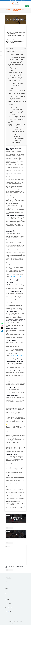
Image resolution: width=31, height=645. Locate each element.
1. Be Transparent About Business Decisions (17, 106)
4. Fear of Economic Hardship (18, 90)
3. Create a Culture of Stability (16, 113)
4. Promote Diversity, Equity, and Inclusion (18, 117)
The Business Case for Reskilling (16, 99)
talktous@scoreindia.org (11, 612)
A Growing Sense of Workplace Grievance (16, 76)
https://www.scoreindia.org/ (19, 506)
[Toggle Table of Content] (25, 48)
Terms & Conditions (8, 604)
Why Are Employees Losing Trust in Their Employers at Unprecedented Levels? (16, 66)
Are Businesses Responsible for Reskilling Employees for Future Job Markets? (17, 93)
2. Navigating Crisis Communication (19, 132)
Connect (27, 6)
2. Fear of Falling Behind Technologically (17, 84)
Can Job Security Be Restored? (15, 122)
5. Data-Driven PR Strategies (18, 143)
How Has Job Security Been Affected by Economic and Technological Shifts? (17, 54)
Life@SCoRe (7, 595)
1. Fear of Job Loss (15, 82)
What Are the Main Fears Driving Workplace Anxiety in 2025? (16, 79)
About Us (6, 590)
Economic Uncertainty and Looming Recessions (17, 61)
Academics (6, 592)
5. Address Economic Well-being (17, 120)
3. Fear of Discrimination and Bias (18, 87)
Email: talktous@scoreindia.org (22, 0)
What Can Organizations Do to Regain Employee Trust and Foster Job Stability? (17, 103)
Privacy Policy (7, 603)
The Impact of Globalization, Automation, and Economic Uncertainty (16, 51)
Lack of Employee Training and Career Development (17, 73)
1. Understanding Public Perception (18, 128)
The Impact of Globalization (18, 57)
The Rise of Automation (17, 59)
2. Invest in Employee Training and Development (17, 110)
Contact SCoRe (8, 607)
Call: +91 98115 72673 (13, 0)
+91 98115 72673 (8, 611)
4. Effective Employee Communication (19, 139)
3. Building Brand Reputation (18, 135)
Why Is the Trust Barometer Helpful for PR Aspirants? (17, 125)
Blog (5, 597)
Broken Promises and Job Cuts (17, 69)
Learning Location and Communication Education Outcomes (13, 539)
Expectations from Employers (18, 96)
